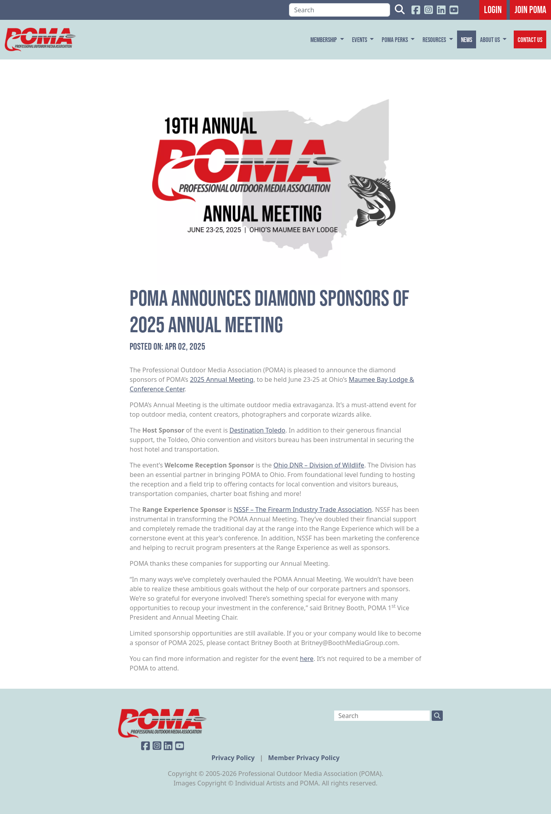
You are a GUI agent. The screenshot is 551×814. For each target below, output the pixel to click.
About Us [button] (490, 39)
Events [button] (360, 39)
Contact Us (530, 39)
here (307, 658)
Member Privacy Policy (303, 757)
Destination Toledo (257, 430)
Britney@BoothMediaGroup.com (349, 642)
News (466, 39)
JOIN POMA (530, 9)
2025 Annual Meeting (221, 379)
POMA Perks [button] (395, 39)
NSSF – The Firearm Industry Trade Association (303, 509)
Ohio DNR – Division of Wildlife (319, 465)
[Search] (339, 10)
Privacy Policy (233, 757)
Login (493, 9)
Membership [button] (324, 39)
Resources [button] (435, 39)
